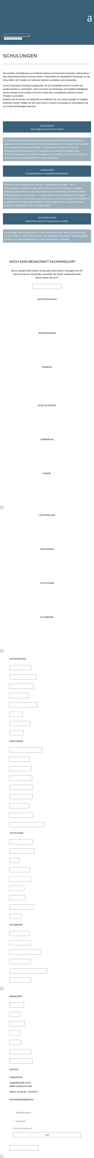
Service (15, 1033)
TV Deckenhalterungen (22, 851)
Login (47, 1134)
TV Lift (14, 860)
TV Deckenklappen (20, 879)
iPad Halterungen (19, 933)
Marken (15, 1014)
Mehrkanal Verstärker (21, 787)
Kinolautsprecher (19, 695)
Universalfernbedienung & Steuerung (28, 971)
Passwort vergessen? (23, 1128)
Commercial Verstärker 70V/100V (27, 824)
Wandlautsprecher (20, 723)
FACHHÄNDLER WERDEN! (47, 286)
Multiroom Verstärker (21, 796)
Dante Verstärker (19, 806)
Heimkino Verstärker (21, 778)
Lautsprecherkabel (20, 942)
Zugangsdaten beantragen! (24, 1148)
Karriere (15, 1042)
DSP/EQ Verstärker (20, 768)
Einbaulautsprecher (20, 667)
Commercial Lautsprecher (23, 705)
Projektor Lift (17, 897)
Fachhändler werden (21, 1061)
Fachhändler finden (20, 1051)
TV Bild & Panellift (20, 869)
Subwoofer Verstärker (21, 815)
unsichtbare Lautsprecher (23, 677)
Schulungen (17, 1023)
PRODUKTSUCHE (13, 38)
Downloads (17, 1005)
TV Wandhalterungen (21, 841)
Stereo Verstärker (19, 759)
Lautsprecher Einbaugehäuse (25, 952)
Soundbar (16, 714)
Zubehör (15, 916)
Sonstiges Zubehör (20, 980)
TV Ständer (17, 888)
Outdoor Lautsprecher (21, 686)
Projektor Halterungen (21, 907)
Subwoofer (16, 733)
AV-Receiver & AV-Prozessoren (26, 750)
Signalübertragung (20, 961)
